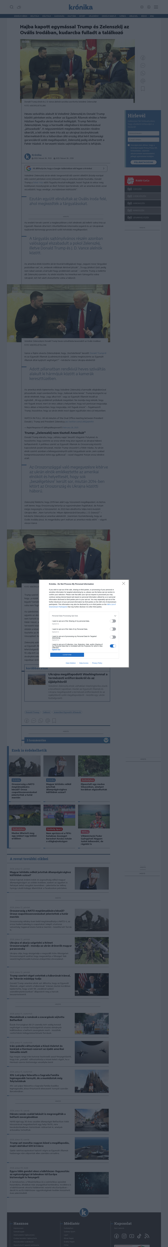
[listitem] (84, 616)
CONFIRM (67, 655)
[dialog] (84, 623)
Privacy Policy (97, 663)
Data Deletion (71, 663)
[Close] (124, 584)
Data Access (83, 663)
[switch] (113, 621)
